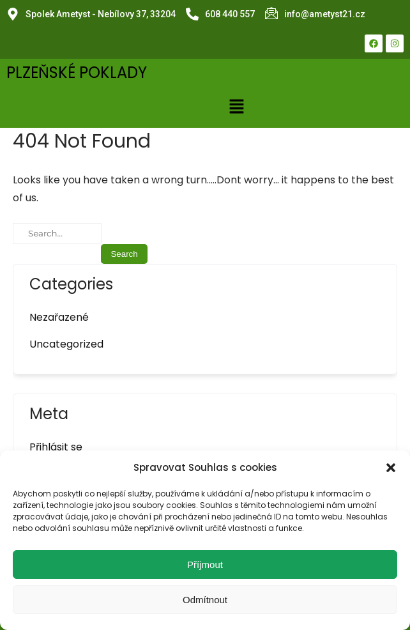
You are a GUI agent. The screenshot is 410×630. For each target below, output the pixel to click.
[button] (390, 467)
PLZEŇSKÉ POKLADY (76, 72)
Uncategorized (66, 344)
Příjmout (205, 564)
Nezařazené (59, 317)
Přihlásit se (55, 447)
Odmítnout (205, 599)
